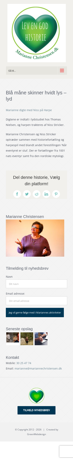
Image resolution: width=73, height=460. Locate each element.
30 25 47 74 (23, 363)
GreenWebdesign (36, 434)
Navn (9, 276)
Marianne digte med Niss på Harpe (29, 110)
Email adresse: (15, 293)
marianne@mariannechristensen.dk (38, 368)
